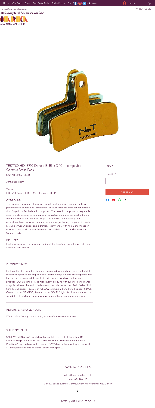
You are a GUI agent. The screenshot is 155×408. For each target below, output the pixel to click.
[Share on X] (125, 200)
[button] (150, 3)
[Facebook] (75, 3)
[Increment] (117, 181)
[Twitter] (84, 3)
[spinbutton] (112, 181)
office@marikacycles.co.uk (14, 8)
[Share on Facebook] (107, 200)
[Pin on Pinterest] (113, 200)
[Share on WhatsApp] (119, 200)
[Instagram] (80, 3)
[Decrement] (108, 181)
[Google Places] (89, 3)
